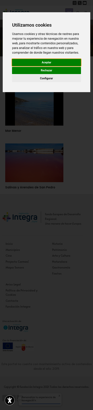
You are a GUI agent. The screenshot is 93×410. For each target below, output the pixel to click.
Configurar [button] (46, 78)
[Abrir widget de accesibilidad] (10, 400)
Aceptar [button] (46, 62)
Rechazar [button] (46, 70)
